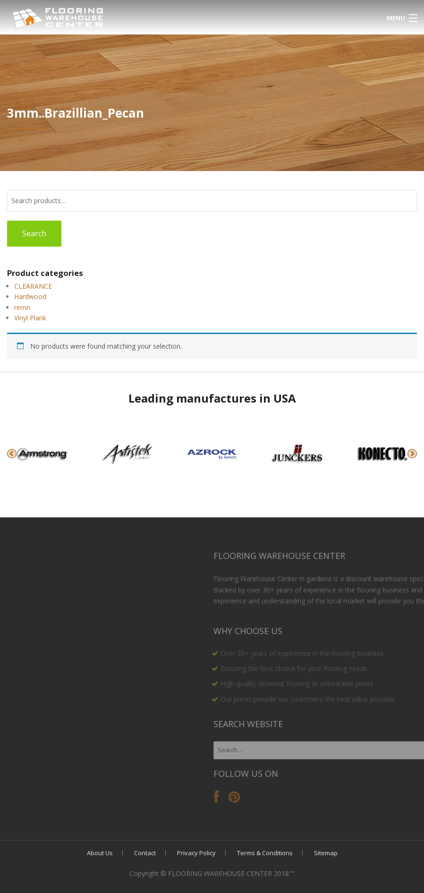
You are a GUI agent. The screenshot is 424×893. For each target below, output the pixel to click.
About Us (100, 853)
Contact (145, 853)
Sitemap (326, 853)
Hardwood (30, 296)
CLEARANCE (33, 286)
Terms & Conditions (265, 853)
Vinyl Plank (30, 317)
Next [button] (412, 453)
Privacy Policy (196, 853)
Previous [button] (12, 453)
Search (34, 233)
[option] (42, 453)
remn (22, 307)
